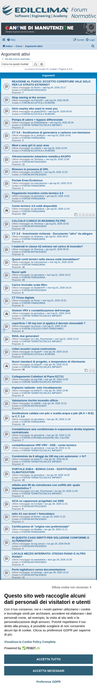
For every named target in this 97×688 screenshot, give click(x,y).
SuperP (38, 351)
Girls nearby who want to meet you (34, 108)
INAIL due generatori (25, 336)
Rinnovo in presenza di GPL (30, 169)
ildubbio (38, 529)
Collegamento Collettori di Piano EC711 (38, 376)
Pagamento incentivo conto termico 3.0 (37, 193)
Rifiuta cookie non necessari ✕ (72, 587)
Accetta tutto (48, 659)
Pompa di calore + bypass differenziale (37, 119)
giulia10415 (40, 111)
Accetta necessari (48, 670)
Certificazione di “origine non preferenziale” (41, 526)
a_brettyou (39, 135)
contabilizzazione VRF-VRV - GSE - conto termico (44, 445)
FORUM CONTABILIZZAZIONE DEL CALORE (45, 437)
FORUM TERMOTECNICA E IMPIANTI (42, 125)
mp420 (37, 148)
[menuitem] (11, 39)
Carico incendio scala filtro (29, 284)
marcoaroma (40, 183)
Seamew (38, 236)
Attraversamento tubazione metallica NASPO (41, 156)
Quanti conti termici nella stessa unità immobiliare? (45, 259)
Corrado (38, 504)
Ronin (37, 87)
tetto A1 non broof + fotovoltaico (33, 513)
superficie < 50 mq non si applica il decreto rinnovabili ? (48, 323)
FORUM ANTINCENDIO (34, 90)
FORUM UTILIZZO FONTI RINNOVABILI (43, 328)
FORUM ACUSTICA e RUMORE (38, 103)
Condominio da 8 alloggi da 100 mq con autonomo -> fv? (49, 456)
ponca (37, 326)
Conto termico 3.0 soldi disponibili (34, 206)
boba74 (38, 172)
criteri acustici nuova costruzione (34, 348)
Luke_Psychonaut (43, 339)
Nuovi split (19, 272)
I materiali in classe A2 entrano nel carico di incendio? (47, 246)
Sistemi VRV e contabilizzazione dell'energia (41, 310)
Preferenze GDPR (48, 681)
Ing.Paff (38, 379)
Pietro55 (38, 100)
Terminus (38, 159)
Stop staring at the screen (29, 97)
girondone (39, 196)
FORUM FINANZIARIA (33, 138)
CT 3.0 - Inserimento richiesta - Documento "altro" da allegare (52, 233)
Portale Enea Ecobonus (27, 180)
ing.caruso (39, 543)
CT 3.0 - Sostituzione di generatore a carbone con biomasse (51, 132)
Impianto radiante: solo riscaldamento (37, 387)
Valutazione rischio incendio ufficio (35, 400)
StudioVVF (39, 287)
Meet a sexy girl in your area (30, 145)
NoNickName (41, 122)
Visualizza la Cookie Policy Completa (30, 642)
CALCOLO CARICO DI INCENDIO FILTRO (38, 220)
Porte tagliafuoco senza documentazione (38, 569)
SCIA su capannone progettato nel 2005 (38, 501)
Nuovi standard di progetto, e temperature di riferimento (48, 361)
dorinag (38, 572)
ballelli (37, 403)
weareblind (39, 559)
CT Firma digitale (23, 297)
